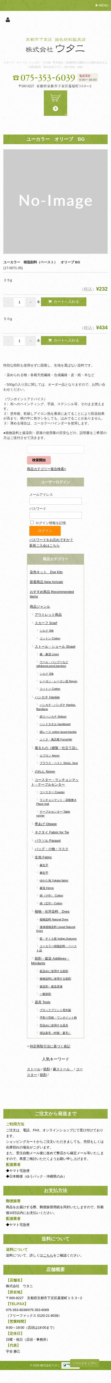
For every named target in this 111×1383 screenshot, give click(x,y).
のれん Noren (45, 771)
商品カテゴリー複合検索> (46, 469)
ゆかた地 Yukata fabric (54, 880)
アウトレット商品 (48, 615)
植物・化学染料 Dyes (52, 911)
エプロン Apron (50, 755)
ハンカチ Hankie (47, 697)
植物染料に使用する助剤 (55, 978)
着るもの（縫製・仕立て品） (57, 748)
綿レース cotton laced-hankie (58, 731)
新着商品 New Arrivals (46, 582)
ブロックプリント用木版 (55, 1010)
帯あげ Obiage (46, 824)
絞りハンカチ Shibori (53, 716)
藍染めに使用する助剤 (54, 971)
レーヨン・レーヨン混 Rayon (58, 681)
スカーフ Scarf (46, 623)
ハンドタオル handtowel (55, 724)
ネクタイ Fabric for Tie (52, 832)
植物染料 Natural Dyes (54, 919)
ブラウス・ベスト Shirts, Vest (59, 763)
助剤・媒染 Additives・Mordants (50, 961)
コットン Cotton (50, 638)
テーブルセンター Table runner (53, 813)
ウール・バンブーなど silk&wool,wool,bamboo (52, 663)
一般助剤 (45, 994)
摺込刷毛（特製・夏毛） (55, 1032)
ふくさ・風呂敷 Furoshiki (56, 739)
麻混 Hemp (47, 888)
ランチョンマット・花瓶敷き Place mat (56, 801)
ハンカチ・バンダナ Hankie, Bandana (56, 706)
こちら (48, 1255)
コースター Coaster (52, 792)
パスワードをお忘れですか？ (51, 540)
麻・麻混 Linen (49, 654)
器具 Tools (42, 1002)
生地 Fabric (43, 857)
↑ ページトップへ (85, 1363)
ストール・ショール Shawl (55, 647)
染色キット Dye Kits (46, 572)
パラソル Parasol (48, 841)
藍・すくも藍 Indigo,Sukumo (58, 938)
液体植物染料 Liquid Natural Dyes (55, 928)
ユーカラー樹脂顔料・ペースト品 (56, 948)
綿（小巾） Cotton (51, 895)
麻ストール (63, 1069)
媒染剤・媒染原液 (51, 986)
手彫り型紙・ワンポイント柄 (58, 1017)
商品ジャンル (40, 607)
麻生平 (44, 865)
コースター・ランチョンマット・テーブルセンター (55, 782)
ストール (33, 1069)
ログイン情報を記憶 (48, 523)
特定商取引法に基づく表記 (50, 1046)
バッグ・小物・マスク (51, 849)
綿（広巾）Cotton (51, 903)
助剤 (46, 1069)
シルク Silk (47, 630)
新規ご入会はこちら (44, 545)
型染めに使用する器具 (54, 1025)
